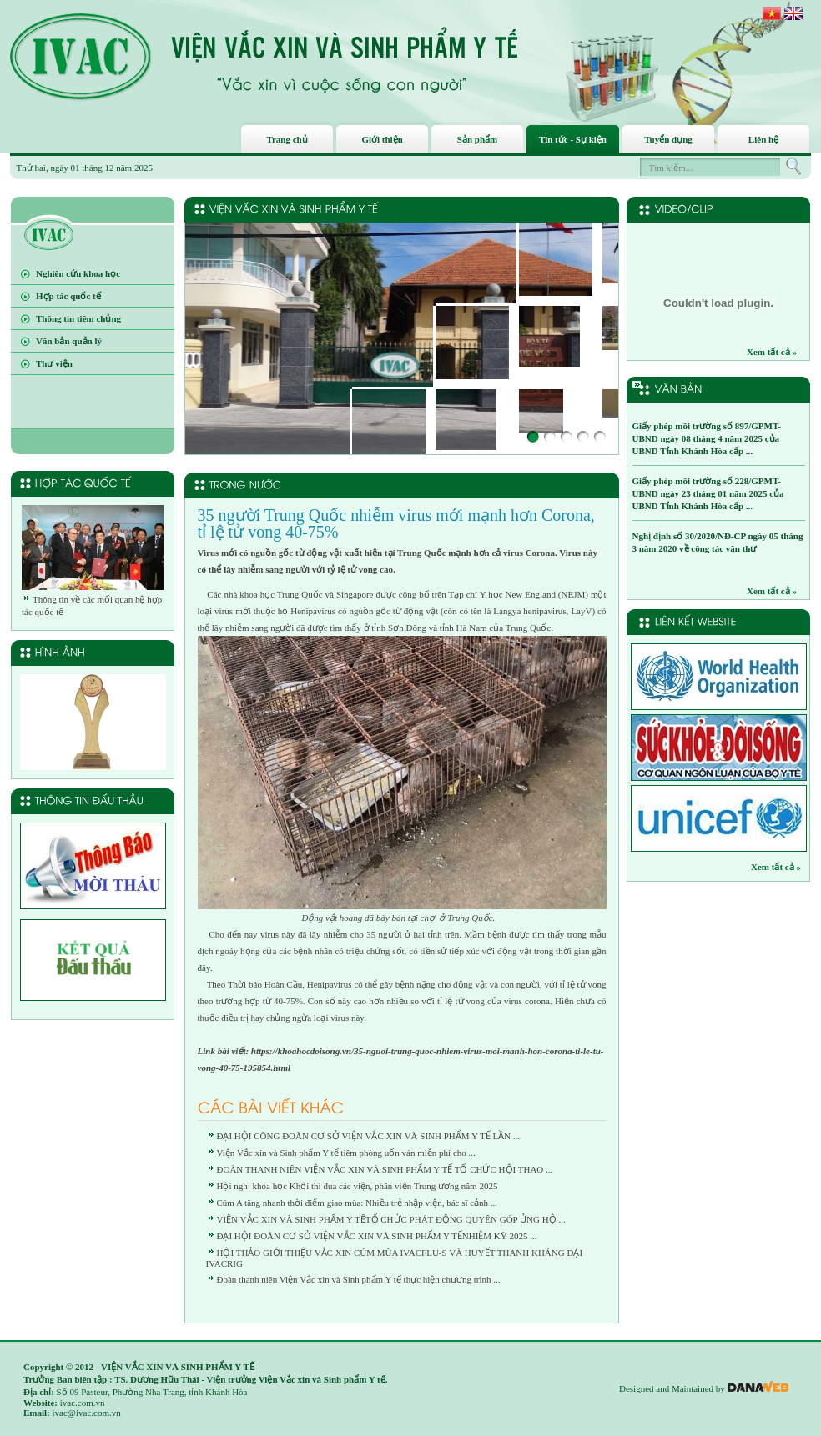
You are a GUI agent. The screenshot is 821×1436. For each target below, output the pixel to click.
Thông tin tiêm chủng (78, 318)
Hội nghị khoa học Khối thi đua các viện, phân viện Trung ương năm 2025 (357, 1186)
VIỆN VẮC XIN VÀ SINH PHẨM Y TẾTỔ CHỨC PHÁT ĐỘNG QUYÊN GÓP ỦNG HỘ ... (391, 1219)
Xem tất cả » (772, 352)
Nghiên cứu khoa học (78, 273)
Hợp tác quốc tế (68, 296)
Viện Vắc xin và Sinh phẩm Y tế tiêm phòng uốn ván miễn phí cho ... (346, 1153)
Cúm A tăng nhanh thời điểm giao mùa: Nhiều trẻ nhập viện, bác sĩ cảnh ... (357, 1203)
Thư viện (54, 363)
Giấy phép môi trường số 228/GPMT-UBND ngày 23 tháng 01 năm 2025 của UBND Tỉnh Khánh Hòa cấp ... (708, 493)
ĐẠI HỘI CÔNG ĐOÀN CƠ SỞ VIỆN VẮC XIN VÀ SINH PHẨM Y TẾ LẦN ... (369, 1136)
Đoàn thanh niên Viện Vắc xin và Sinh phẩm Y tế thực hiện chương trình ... (359, 1279)
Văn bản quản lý (69, 341)
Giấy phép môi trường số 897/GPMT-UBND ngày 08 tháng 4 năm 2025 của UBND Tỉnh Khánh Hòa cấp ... (706, 438)
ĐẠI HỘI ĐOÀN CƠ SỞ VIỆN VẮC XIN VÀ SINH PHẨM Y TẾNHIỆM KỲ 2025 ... (377, 1236)
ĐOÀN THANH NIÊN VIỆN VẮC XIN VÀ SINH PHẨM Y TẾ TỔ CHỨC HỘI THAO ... (385, 1169)
